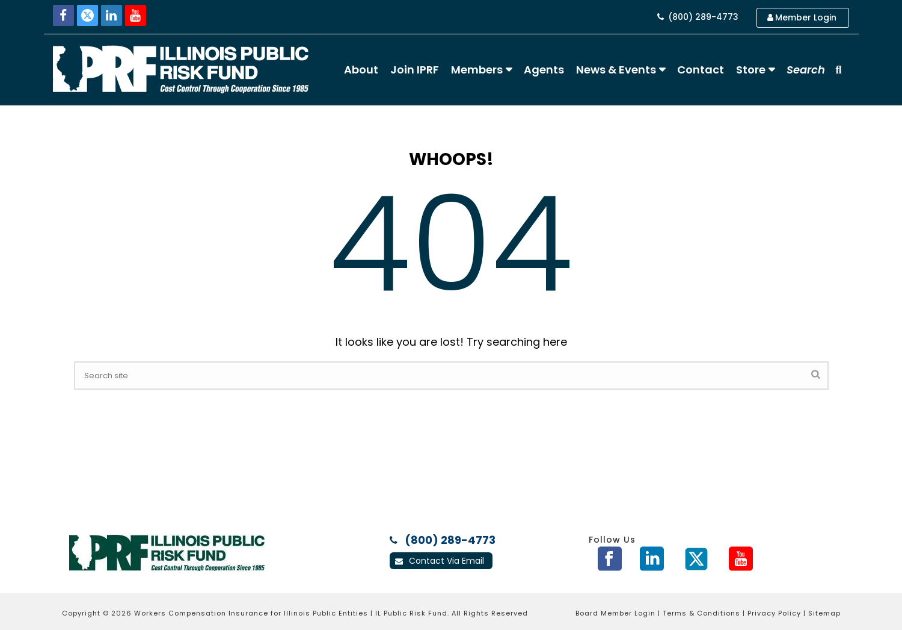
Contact (700, 69)
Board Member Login (615, 613)
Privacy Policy (774, 613)
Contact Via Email (439, 561)
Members (477, 69)
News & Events (616, 69)
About (361, 69)
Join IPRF (414, 69)
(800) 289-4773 (697, 17)
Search (806, 69)
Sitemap (824, 613)
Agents (544, 69)
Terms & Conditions (701, 613)
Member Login (801, 17)
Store (750, 69)
